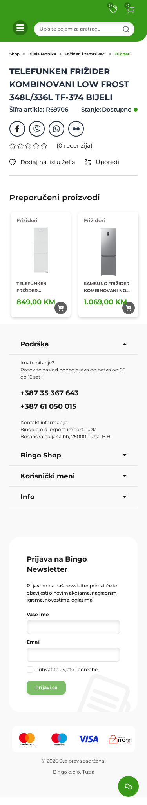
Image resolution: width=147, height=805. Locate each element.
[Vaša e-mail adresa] (73, 655)
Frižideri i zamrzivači (85, 54)
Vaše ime (38, 614)
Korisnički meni (73, 476)
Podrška (73, 344)
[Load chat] (128, 786)
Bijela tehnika (42, 54)
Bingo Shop (73, 455)
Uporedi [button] (102, 162)
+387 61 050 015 (48, 406)
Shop (14, 54)
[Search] (84, 29)
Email (34, 642)
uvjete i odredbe (79, 669)
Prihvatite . (67, 669)
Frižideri (122, 54)
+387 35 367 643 (49, 393)
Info (73, 497)
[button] (130, 9)
